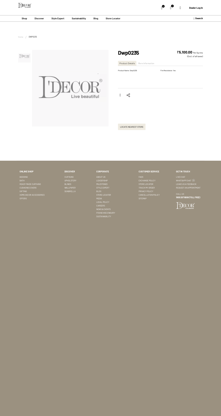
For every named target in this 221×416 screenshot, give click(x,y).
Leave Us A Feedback (186, 184)
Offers (23, 198)
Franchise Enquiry (105, 213)
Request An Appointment (188, 188)
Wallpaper (70, 188)
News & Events (103, 209)
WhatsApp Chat (185, 180)
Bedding (24, 177)
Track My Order (147, 188)
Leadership (102, 180)
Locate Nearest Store (131, 127)
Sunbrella (70, 191)
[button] (24, 56)
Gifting (23, 191)
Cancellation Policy (149, 195)
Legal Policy (102, 202)
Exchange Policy (147, 180)
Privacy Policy (146, 191)
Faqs (141, 177)
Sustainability (103, 216)
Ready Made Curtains (30, 184)
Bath (22, 180)
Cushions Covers (28, 188)
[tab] (128, 63)
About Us (100, 177)
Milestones (102, 184)
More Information (149, 63)
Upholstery (70, 180)
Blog (95, 18)
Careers (100, 205)
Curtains (69, 177)
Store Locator (113, 18)
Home (20, 37)
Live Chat (180, 177)
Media (99, 198)
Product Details (128, 63)
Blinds (67, 184)
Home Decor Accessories (32, 195)
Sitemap (142, 198)
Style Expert (102, 188)
